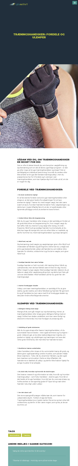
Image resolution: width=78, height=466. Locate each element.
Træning (26, 435)
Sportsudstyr (15, 435)
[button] (74, 2)
